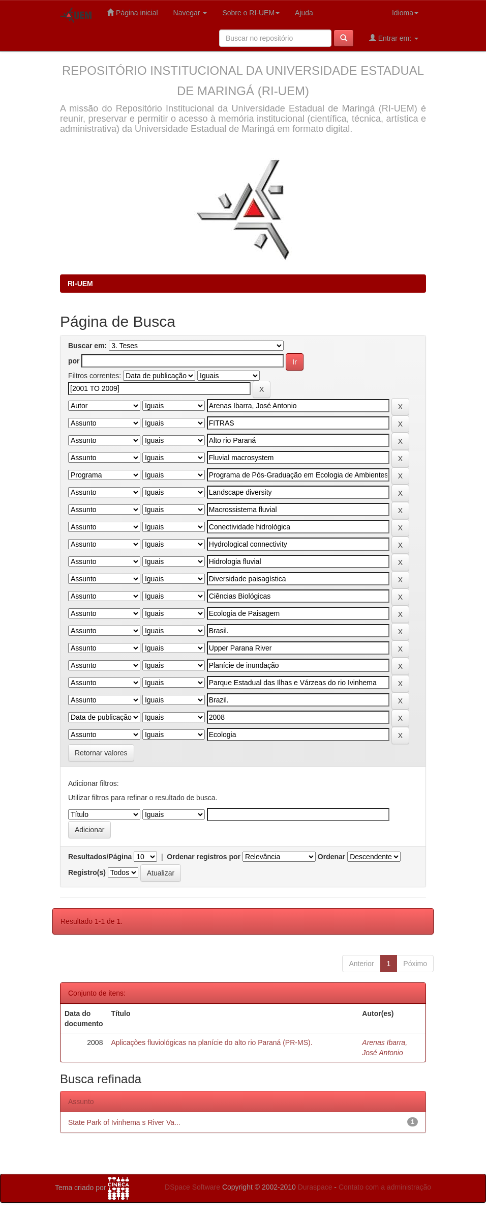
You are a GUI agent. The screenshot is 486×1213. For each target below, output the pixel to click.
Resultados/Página (100, 857)
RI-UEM (80, 283)
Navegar (190, 13)
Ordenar (331, 857)
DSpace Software (192, 1187)
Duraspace (315, 1187)
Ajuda (304, 13)
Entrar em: (393, 38)
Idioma (405, 13)
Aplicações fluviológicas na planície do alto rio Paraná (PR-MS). (211, 1042)
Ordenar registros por (203, 857)
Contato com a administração (385, 1187)
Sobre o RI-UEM (251, 13)
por (74, 361)
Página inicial (132, 12)
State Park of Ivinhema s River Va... (124, 1122)
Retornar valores (101, 753)
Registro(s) (87, 872)
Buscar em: (87, 346)
